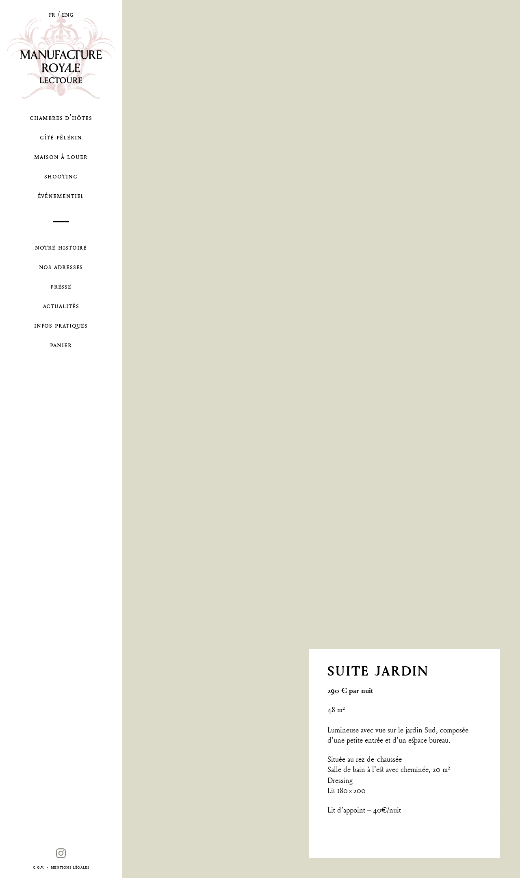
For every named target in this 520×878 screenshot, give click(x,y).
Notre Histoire (61, 247)
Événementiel (61, 195)
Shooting (60, 176)
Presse (61, 286)
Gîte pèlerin (61, 137)
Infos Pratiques (61, 325)
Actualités (61, 305)
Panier (61, 344)
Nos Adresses (61, 266)
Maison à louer (61, 156)
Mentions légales (70, 866)
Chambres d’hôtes (61, 117)
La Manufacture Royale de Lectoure (61, 56)
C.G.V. (39, 866)
